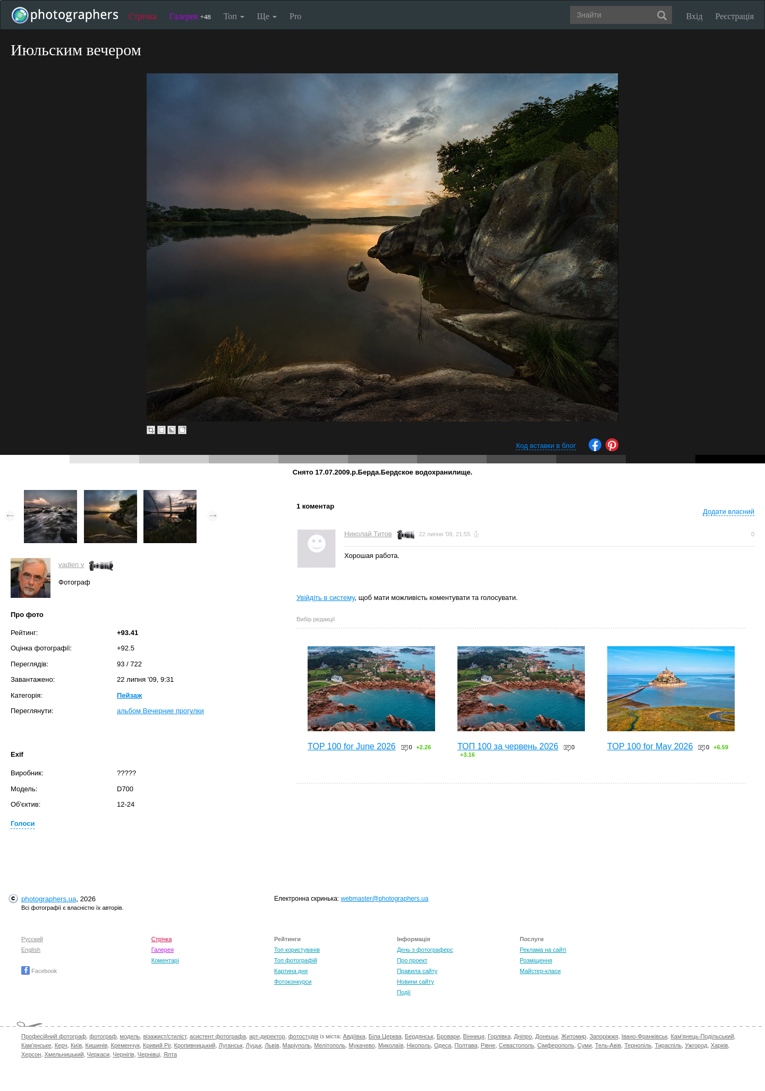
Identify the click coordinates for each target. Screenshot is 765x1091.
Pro (295, 16)
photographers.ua (48, 899)
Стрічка (143, 16)
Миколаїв (391, 1045)
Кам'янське (36, 1045)
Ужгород (696, 1045)
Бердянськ (419, 1036)
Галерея (190, 16)
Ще (267, 16)
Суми (584, 1045)
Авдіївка (354, 1036)
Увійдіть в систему (325, 598)
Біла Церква (385, 1036)
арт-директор (267, 1036)
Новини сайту (415, 981)
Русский (32, 939)
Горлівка (499, 1036)
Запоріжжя (604, 1036)
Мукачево (361, 1045)
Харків (719, 1045)
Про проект (412, 960)
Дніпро (523, 1036)
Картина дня (291, 971)
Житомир (573, 1036)
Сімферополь (555, 1045)
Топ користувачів (297, 949)
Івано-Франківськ (644, 1036)
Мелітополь (329, 1045)
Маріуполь (297, 1045)
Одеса (442, 1045)
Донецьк (546, 1036)
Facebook (39, 971)
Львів (272, 1045)
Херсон (31, 1054)
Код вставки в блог (546, 446)
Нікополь (418, 1045)
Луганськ (231, 1045)
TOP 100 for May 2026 (650, 746)
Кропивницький (195, 1045)
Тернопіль (637, 1045)
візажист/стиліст (164, 1036)
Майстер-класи (540, 971)
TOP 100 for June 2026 (352, 746)
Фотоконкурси (292, 981)
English (30, 949)
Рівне (488, 1045)
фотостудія (303, 1036)
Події (404, 992)
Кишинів (96, 1045)
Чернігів (123, 1054)
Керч (61, 1045)
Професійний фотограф (53, 1036)
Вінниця (473, 1036)
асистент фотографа (218, 1036)
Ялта (170, 1054)
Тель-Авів (608, 1045)
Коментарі (165, 960)
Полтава (466, 1045)
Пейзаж (129, 695)
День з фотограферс (425, 949)
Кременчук (125, 1045)
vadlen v (71, 565)
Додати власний (728, 511)
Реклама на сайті (543, 949)
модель (130, 1036)
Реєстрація (735, 16)
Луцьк (254, 1045)
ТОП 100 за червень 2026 (507, 746)
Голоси (23, 823)
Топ (234, 16)
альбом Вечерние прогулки (160, 711)
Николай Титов (368, 534)
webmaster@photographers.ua (385, 898)
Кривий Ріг (157, 1045)
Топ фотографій (295, 960)
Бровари (448, 1036)
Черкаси (98, 1054)
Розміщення (536, 960)
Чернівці (149, 1054)
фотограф (102, 1036)
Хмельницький (64, 1054)
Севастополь (516, 1045)
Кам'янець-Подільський (702, 1036)
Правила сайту (417, 971)
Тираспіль (668, 1045)
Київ (76, 1045)
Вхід (694, 16)
